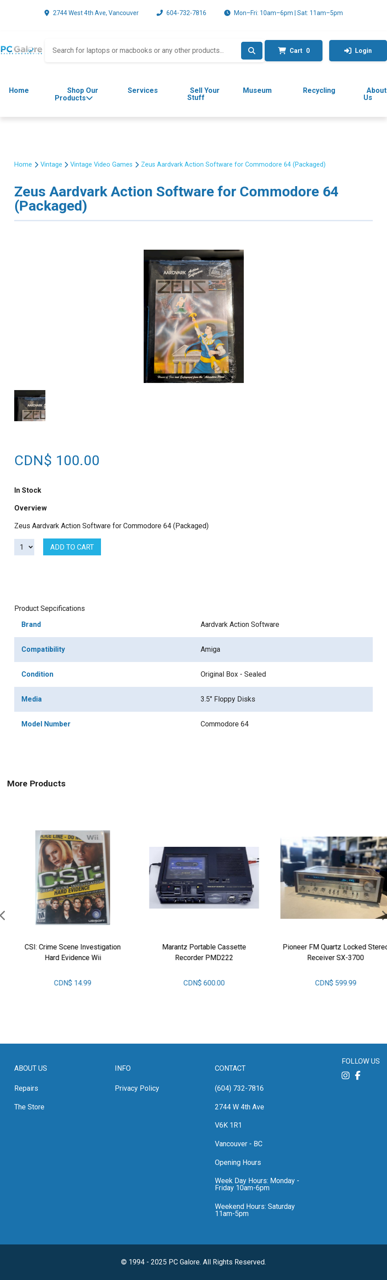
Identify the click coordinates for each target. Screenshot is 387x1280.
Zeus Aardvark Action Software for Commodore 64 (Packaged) (233, 165)
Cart (294, 50)
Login (358, 50)
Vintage (51, 165)
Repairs (26, 1088)
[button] (346, 1075)
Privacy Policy (137, 1088)
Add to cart (72, 547)
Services (143, 90)
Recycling (319, 90)
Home (19, 90)
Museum (257, 90)
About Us (375, 94)
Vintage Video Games (101, 165)
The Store (29, 1107)
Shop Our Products (76, 94)
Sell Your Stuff (203, 94)
